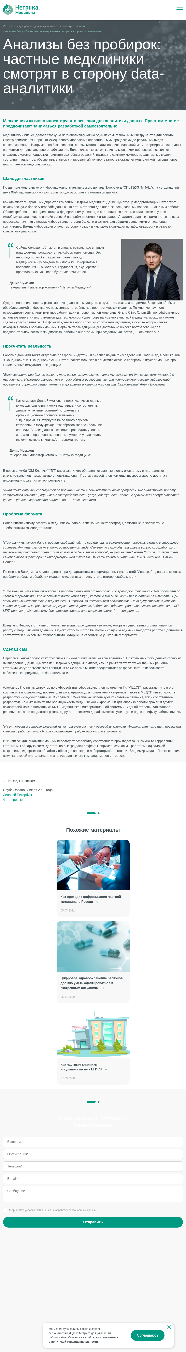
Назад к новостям (21, 781)
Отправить (93, 1222)
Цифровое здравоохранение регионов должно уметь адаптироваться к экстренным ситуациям (92, 983)
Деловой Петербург (17, 795)
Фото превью (13, 799)
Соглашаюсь (147, 1335)
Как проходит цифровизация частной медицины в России (91, 899)
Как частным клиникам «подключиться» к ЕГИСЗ (84, 1067)
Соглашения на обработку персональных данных (66, 1210)
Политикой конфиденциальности (74, 1341)
